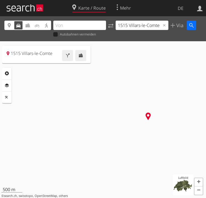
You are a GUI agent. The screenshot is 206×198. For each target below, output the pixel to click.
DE (180, 8)
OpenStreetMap (46, 196)
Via (179, 25)
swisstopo (26, 196)
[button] (198, 182)
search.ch (10, 196)
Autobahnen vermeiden (74, 34)
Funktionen (7, 97)
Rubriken (7, 73)
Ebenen (7, 85)
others (63, 196)
